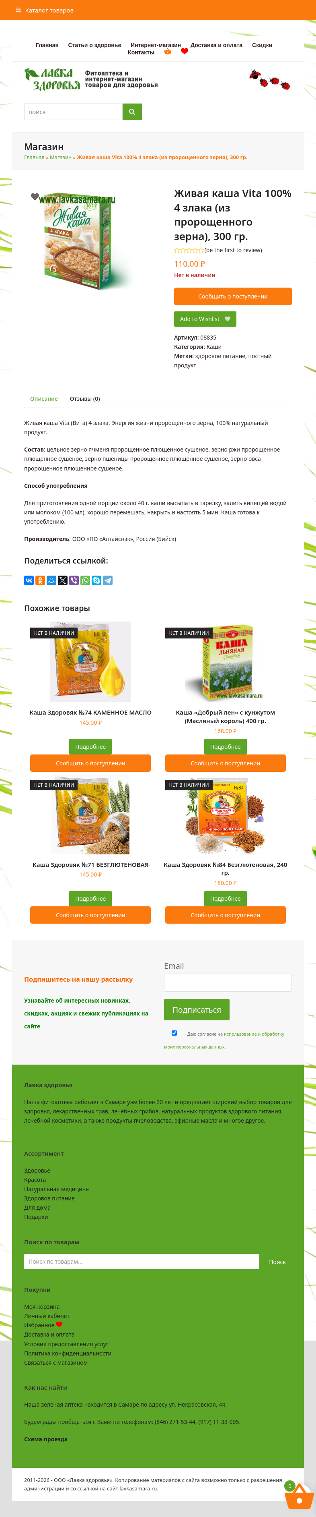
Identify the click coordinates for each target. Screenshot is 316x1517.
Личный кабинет (47, 1316)
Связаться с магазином (56, 1362)
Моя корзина (42, 1306)
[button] (45, 10)
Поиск (277, 1262)
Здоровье (37, 1170)
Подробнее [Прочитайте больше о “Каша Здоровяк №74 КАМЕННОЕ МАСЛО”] (90, 746)
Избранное (43, 1325)
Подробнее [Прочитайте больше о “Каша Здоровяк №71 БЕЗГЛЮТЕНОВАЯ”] (90, 898)
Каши (214, 346)
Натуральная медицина (56, 1189)
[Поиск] (132, 112)
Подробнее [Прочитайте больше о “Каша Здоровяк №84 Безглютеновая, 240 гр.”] (225, 898)
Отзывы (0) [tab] (85, 398)
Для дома (37, 1207)
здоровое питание (220, 356)
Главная (34, 157)
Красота (35, 1179)
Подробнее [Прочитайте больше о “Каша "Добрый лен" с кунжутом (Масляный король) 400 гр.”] (225, 746)
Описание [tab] (44, 398)
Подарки (36, 1217)
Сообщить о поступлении (233, 296)
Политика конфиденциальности (67, 1353)
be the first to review (233, 250)
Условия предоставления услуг (66, 1344)
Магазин (61, 157)
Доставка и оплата (49, 1334)
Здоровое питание (49, 1198)
